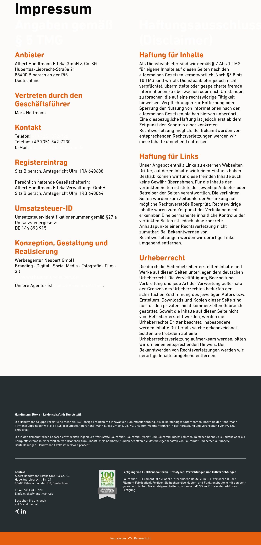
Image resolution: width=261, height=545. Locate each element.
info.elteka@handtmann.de (56, 147)
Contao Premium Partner (78, 285)
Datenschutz (142, 538)
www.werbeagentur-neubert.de (46, 277)
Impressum (118, 538)
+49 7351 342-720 (50, 136)
